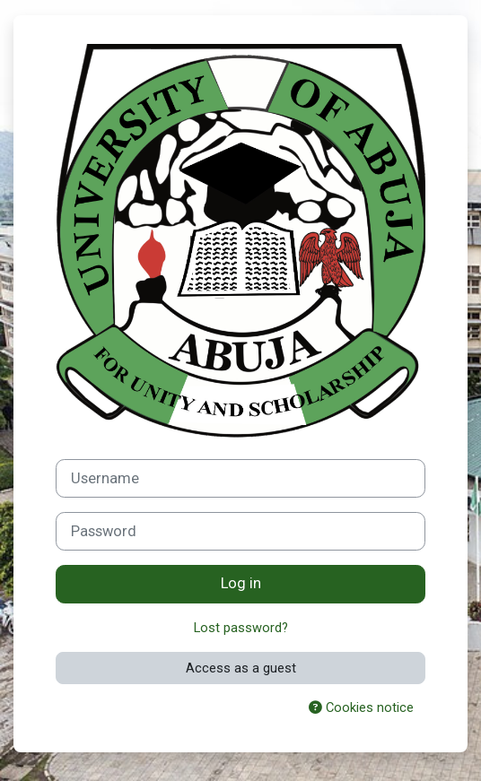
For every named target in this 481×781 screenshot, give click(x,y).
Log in (241, 583)
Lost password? (241, 628)
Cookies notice (361, 707)
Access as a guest (241, 668)
